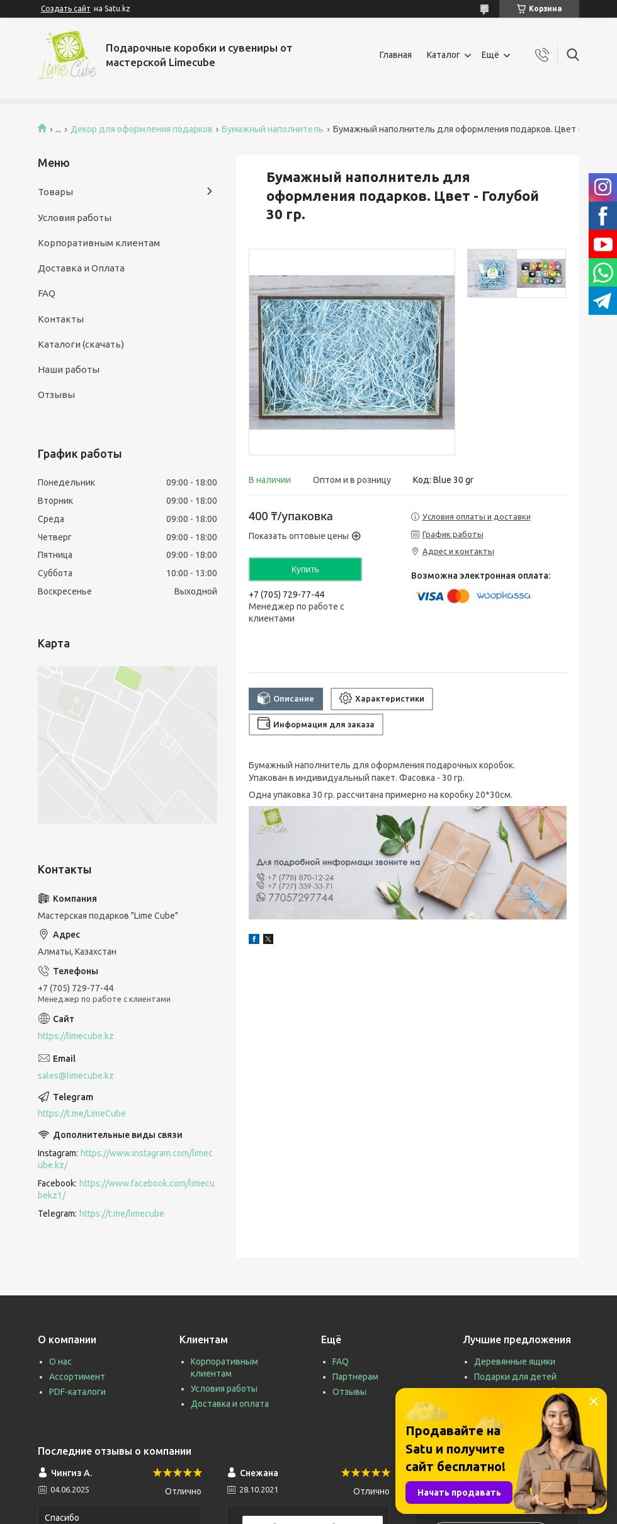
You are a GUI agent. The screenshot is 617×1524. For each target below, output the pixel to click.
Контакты (61, 319)
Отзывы (56, 394)
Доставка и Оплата (81, 268)
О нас (60, 1361)
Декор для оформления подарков (142, 129)
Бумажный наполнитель (273, 129)
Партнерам (355, 1377)
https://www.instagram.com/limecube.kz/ (125, 1159)
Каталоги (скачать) (81, 344)
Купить (305, 569)
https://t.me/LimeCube (82, 1113)
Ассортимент (77, 1377)
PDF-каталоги (77, 1392)
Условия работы (74, 217)
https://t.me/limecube (121, 1213)
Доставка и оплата (230, 1404)
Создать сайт (66, 8)
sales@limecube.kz (76, 1076)
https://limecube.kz (76, 1036)
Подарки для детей (515, 1377)
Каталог (443, 55)
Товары (55, 191)
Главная (396, 55)
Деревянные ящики (514, 1361)
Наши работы (68, 369)
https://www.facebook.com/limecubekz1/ (126, 1189)
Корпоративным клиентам (99, 242)
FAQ (46, 293)
